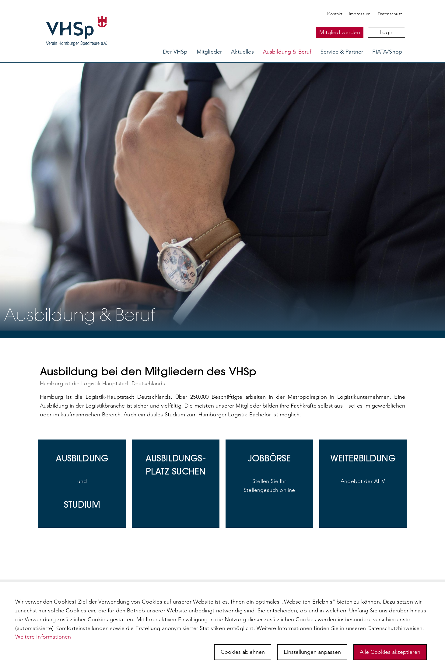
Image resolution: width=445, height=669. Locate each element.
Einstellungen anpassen (312, 652)
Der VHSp (175, 51)
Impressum (359, 13)
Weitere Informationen (43, 636)
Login (387, 32)
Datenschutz (390, 13)
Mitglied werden (339, 32)
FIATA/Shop (387, 51)
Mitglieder (209, 51)
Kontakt (334, 13)
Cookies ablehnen (243, 652)
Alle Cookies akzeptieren (390, 652)
